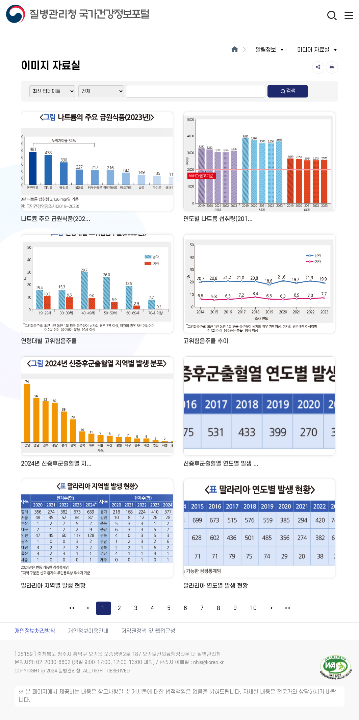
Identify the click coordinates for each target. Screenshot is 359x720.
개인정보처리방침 (35, 631)
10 (253, 608)
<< (72, 608)
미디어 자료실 (317, 50)
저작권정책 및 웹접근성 (148, 631)
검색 (288, 91)
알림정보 (270, 50)
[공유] (318, 67)
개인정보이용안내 (88, 631)
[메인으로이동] (235, 49)
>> (287, 608)
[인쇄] (332, 67)
